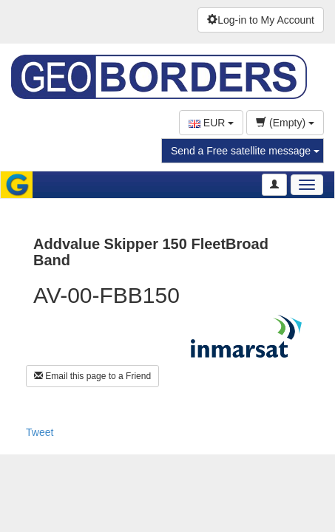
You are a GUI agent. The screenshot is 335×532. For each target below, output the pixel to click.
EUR (211, 123)
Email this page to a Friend (92, 376)
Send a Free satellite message (245, 151)
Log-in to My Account (260, 20)
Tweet (39, 432)
